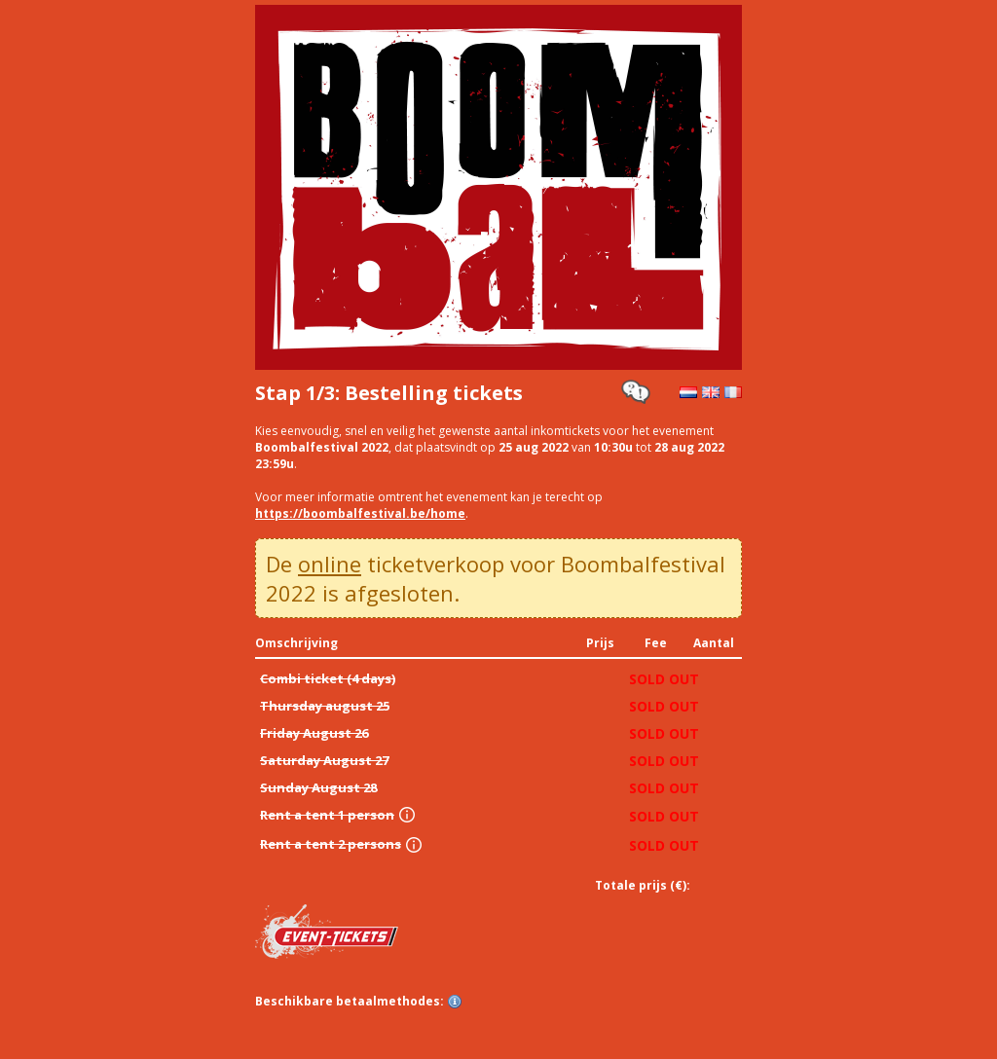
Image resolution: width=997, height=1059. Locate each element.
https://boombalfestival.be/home (360, 513)
